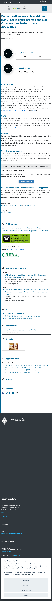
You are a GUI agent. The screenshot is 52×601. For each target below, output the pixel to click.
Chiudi (26, 595)
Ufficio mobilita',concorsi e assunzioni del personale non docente (25, 230)
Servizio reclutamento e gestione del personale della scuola (23, 228)
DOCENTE (17, 555)
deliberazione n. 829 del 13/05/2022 (16, 110)
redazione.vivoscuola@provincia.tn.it (11, 533)
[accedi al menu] (2, 8)
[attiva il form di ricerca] (44, 8)
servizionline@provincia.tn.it (16, 249)
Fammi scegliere (26, 590)
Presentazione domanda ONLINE (16, 314)
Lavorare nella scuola (30, 205)
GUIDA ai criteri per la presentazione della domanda (22, 316)
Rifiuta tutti (26, 585)
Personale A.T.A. (6, 213)
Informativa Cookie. (27, 574)
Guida (34, 110)
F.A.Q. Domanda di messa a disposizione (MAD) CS (20, 330)
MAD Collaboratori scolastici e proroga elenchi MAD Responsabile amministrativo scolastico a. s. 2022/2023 (25, 276)
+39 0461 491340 (6, 552)
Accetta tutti (26, 580)
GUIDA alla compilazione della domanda (18, 318)
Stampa (9, 379)
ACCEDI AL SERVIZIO (26, 181)
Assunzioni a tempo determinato (11, 205)
